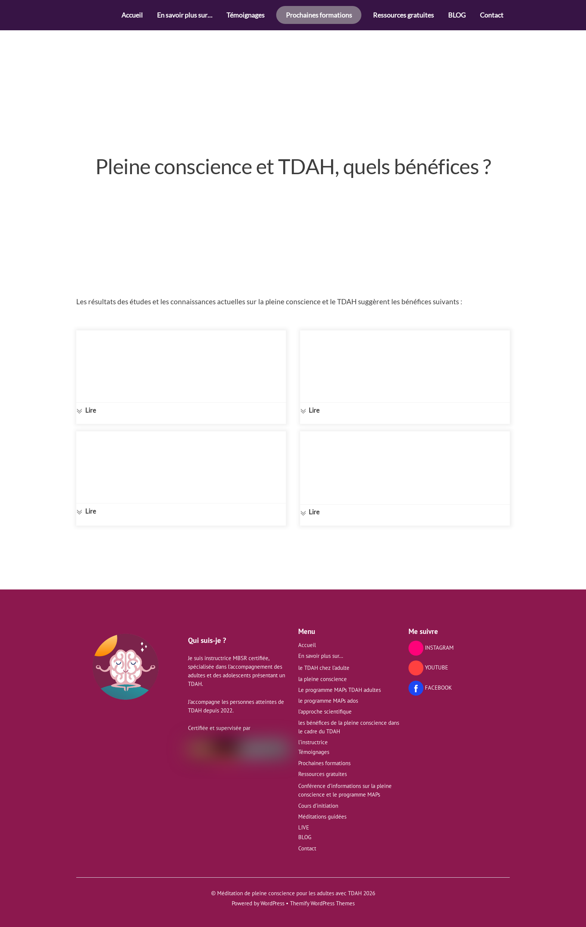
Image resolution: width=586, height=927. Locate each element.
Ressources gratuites (403, 15)
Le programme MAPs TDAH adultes (339, 685)
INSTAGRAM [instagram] (431, 643)
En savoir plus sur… (184, 15)
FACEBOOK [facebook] (430, 683)
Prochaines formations (319, 15)
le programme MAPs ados (328, 696)
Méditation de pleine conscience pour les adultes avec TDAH (289, 889)
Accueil (132, 15)
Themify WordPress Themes (322, 899)
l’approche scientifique (325, 707)
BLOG (457, 15)
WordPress (272, 899)
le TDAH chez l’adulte (323, 664)
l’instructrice (313, 738)
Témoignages (245, 15)
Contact (491, 15)
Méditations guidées (322, 812)
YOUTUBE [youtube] (428, 663)
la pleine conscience (322, 674)
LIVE (303, 823)
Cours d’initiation (318, 801)
